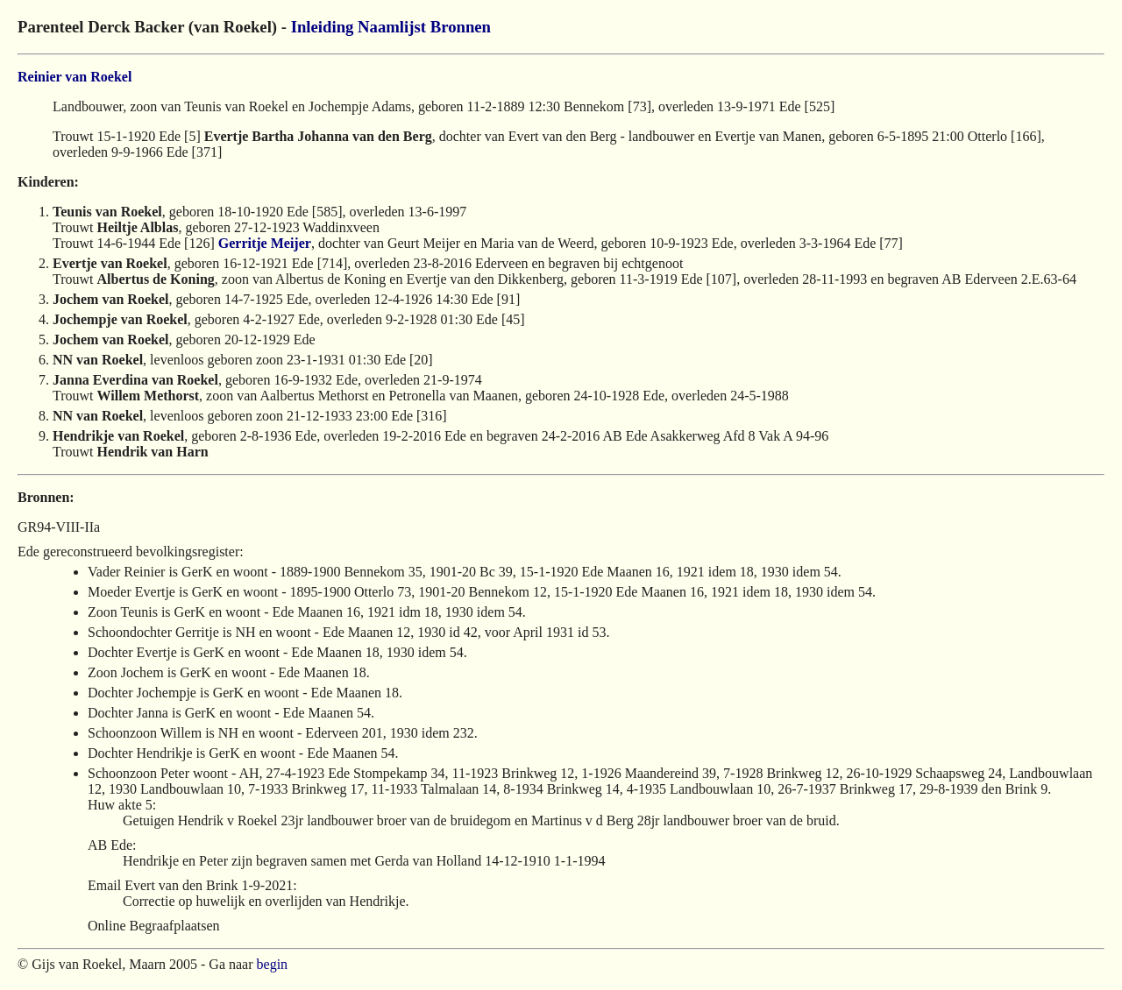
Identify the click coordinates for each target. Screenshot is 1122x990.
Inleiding (322, 27)
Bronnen (460, 27)
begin (272, 964)
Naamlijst (392, 27)
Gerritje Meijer (264, 243)
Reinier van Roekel (74, 76)
